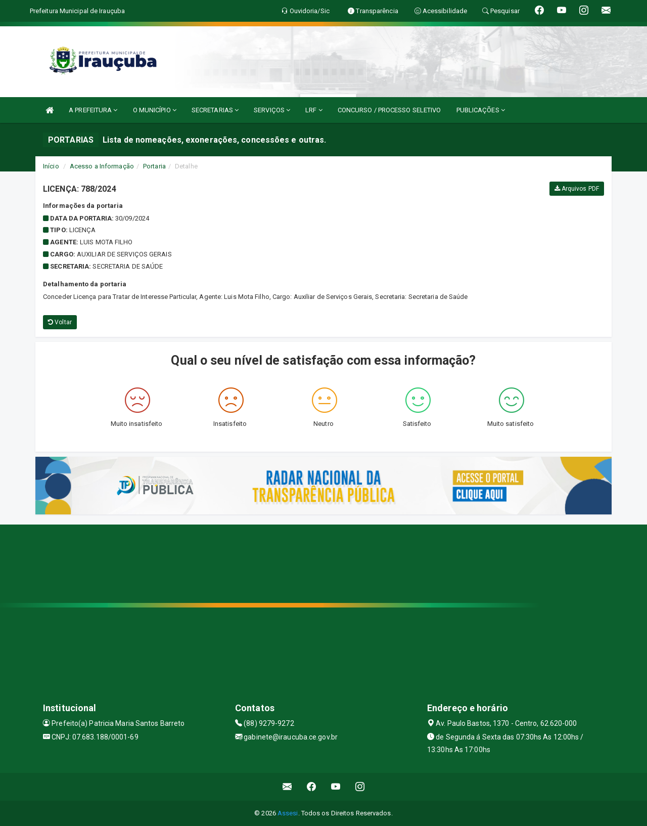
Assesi (288, 813)
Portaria (154, 166)
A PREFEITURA (93, 110)
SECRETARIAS (215, 110)
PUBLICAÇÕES (480, 110)
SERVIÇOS (272, 110)
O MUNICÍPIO (154, 110)
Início (51, 166)
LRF (313, 110)
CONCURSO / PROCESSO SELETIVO (389, 110)
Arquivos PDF (576, 188)
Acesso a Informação (102, 166)
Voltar (60, 322)
